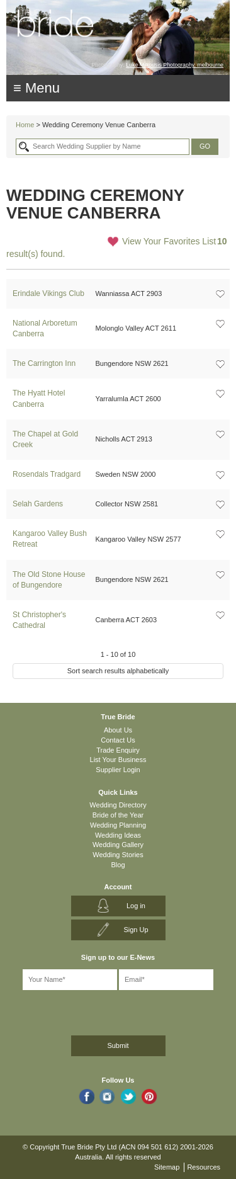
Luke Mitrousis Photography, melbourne (174, 65)
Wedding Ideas (118, 835)
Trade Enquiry (118, 750)
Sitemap (166, 1167)
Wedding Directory (117, 805)
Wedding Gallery (118, 844)
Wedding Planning (118, 825)
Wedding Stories (118, 854)
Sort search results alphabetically (118, 671)
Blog (118, 865)
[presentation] (73, 1010)
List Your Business (118, 759)
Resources (203, 1167)
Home (25, 124)
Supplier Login (118, 769)
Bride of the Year (118, 815)
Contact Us (118, 740)
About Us (118, 730)
